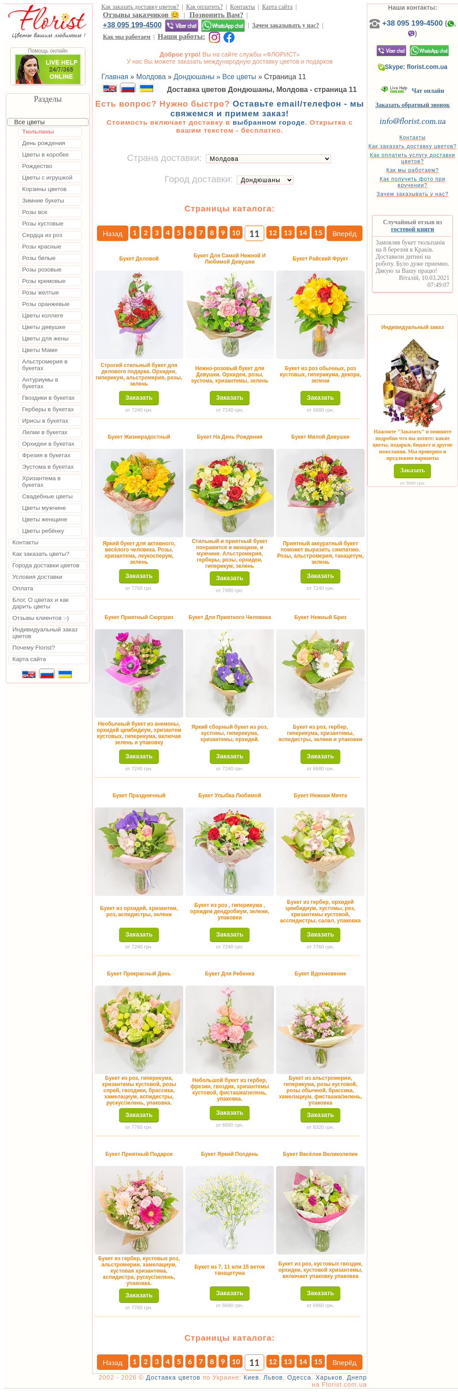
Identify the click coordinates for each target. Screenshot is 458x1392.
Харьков (329, 1377)
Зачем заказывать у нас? (285, 25)
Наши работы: (181, 36)
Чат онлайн (412, 91)
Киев (251, 1377)
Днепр (357, 1377)
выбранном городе (269, 122)
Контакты (242, 7)
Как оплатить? (204, 7)
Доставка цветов (173, 1377)
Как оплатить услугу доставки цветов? (412, 158)
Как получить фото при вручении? (413, 182)
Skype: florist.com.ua (413, 66)
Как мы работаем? (412, 170)
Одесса (299, 1377)
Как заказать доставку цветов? (140, 7)
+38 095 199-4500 (132, 25)
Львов (273, 1377)
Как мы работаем (126, 37)
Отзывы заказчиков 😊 (141, 15)
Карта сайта (277, 7)
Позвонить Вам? (216, 15)
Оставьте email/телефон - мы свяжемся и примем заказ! (267, 108)
